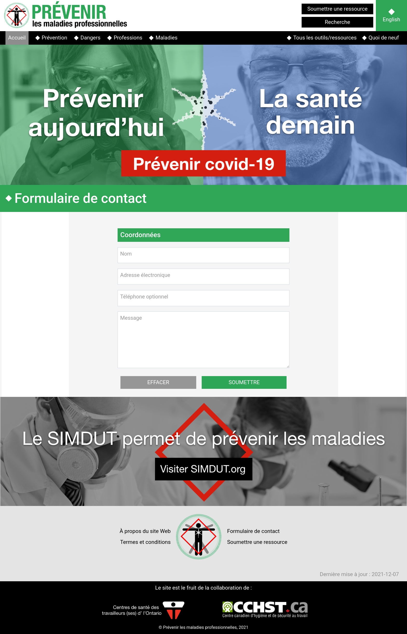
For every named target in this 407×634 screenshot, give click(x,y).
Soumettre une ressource (337, 9)
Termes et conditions (145, 542)
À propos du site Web (145, 531)
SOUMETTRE (244, 382)
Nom (126, 254)
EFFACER (158, 382)
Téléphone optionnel (144, 296)
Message (131, 318)
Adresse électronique (145, 275)
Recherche (337, 22)
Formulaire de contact (253, 531)
